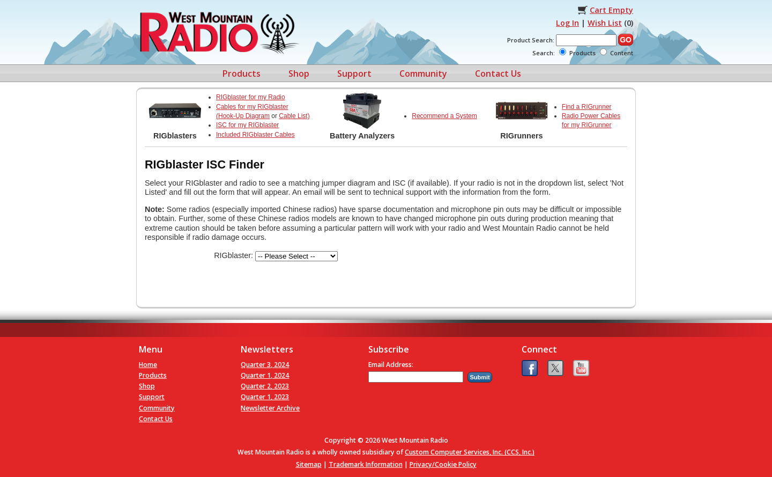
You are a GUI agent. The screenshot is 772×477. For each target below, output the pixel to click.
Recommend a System (444, 116)
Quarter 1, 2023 (265, 396)
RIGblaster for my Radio (250, 97)
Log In (567, 23)
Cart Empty (611, 10)
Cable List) (294, 116)
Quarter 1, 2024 (265, 375)
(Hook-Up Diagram (243, 116)
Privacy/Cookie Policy (443, 464)
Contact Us (498, 73)
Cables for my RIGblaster (252, 107)
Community (423, 73)
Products (241, 73)
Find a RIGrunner (587, 107)
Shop (298, 73)
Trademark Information (366, 464)
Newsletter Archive (270, 408)
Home (148, 364)
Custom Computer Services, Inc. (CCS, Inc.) (470, 452)
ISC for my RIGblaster (247, 125)
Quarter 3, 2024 (265, 364)
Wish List (605, 23)
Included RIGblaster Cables (255, 134)
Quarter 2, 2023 (265, 386)
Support (354, 73)
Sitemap (309, 464)
